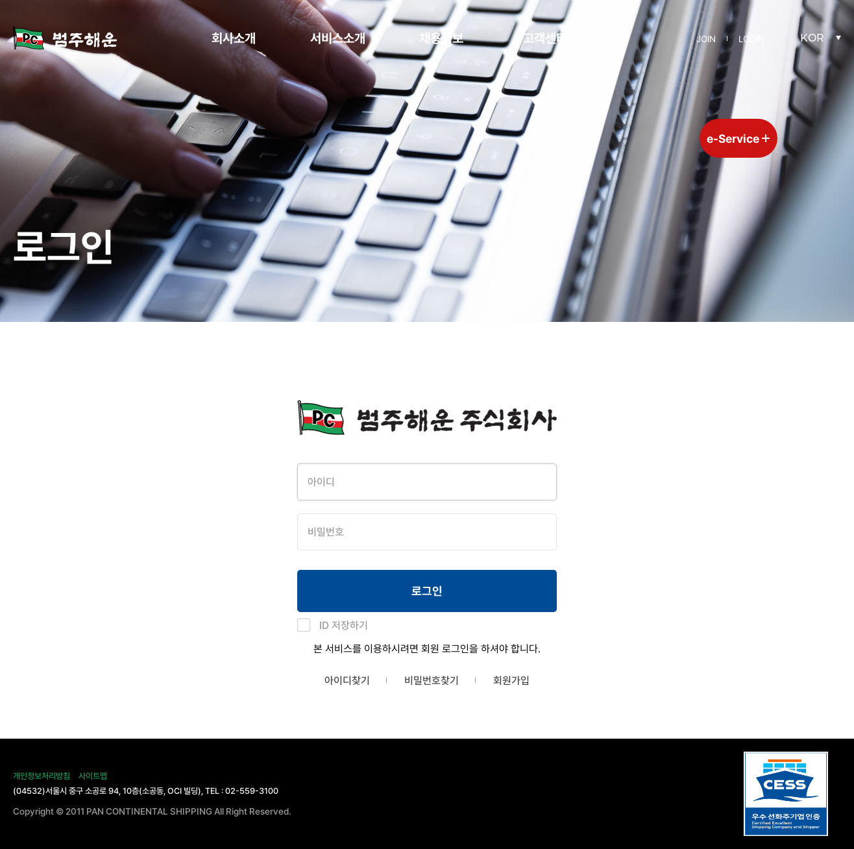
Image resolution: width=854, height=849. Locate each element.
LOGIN (751, 39)
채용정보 (441, 38)
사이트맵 (93, 776)
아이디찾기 (347, 680)
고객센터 (545, 38)
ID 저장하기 (343, 625)
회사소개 (234, 38)
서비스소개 (337, 38)
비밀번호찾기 (431, 680)
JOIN (706, 39)
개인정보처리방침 (41, 776)
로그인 (427, 591)
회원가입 (511, 680)
